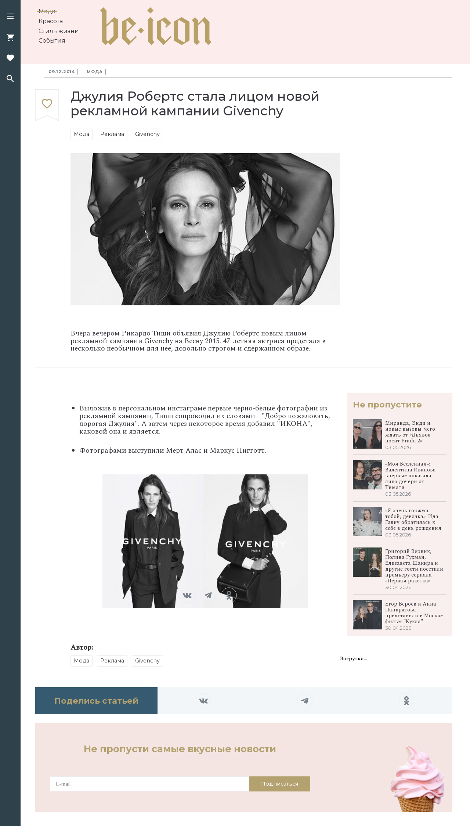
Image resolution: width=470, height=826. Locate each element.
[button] (10, 17)
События (52, 40)
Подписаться (279, 783)
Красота (51, 21)
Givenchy (147, 134)
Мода (47, 11)
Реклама (112, 134)
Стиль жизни (59, 31)
